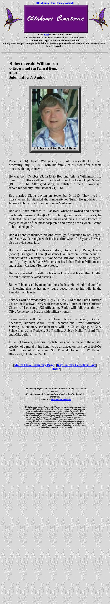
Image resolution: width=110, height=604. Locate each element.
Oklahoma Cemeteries (61, 399)
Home (56, 369)
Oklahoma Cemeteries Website (55, 3)
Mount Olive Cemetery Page (34, 365)
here (46, 34)
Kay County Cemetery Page (76, 365)
